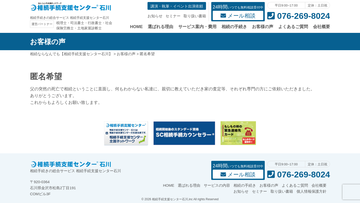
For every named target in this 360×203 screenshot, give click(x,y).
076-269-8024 (298, 16)
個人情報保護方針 (311, 191)
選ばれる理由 (160, 26)
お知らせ (155, 16)
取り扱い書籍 (195, 16)
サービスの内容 (217, 185)
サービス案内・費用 (197, 26)
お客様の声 (262, 26)
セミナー (173, 16)
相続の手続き (234, 26)
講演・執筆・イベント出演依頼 (176, 6)
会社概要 (321, 26)
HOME (136, 26)
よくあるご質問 (293, 26)
